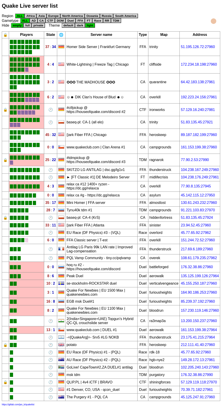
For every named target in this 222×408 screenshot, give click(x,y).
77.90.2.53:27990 (195, 160)
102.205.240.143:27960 (200, 367)
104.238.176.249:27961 (200, 177)
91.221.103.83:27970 (198, 210)
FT (88, 20)
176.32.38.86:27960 (197, 267)
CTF (50, 20)
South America (125, 16)
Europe (53, 16)
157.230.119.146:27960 (200, 310)
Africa (30, 16)
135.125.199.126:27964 (200, 276)
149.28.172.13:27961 (198, 360)
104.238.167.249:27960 (200, 170)
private (38, 25)
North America (72, 16)
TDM (116, 20)
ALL (20, 16)
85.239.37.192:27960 (198, 301)
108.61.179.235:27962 (199, 258)
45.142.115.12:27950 (198, 195)
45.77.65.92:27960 (196, 352)
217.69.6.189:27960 (197, 249)
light (90, 25)
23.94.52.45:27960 (196, 225)
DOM (60, 20)
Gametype (10, 21)
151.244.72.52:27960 (198, 240)
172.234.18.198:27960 (199, 64)
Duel (70, 20)
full (27, 25)
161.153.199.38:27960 (199, 147)
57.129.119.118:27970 (199, 382)
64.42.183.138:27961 (198, 82)
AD (34, 20)
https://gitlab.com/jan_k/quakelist (18, 404)
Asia (41, 16)
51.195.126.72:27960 (198, 47)
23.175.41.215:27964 (198, 337)
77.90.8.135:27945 (196, 186)
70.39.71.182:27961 (197, 390)
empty (17, 25)
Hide (5, 25)
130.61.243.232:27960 (199, 203)
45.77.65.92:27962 (196, 233)
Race (97, 20)
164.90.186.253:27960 (199, 292)
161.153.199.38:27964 (199, 330)
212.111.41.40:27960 (198, 345)
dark (80, 25)
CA (41, 20)
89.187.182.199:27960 (199, 135)
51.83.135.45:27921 (197, 122)
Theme (54, 25)
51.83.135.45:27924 (197, 217)
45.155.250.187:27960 (199, 283)
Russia (107, 16)
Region (7, 16)
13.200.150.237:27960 (199, 321)
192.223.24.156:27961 (199, 97)
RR (107, 20)
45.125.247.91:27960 (198, 397)
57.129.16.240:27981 (198, 110)
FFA (80, 20)
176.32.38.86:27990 (197, 375)
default (68, 25)
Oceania (92, 16)
